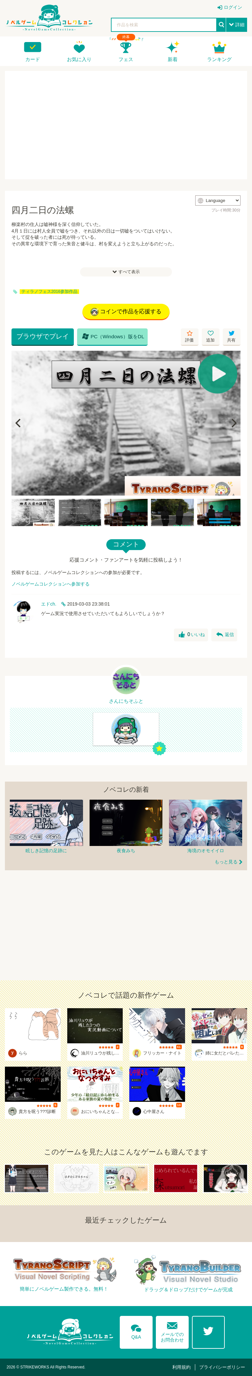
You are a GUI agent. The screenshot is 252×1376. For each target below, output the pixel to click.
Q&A (136, 1330)
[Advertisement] (126, 125)
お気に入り (79, 59)
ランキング (219, 59)
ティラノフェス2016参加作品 (49, 291)
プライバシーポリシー (222, 1367)
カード (32, 59)
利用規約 (181, 1367)
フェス (125, 59)
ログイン (233, 7)
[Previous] (18, 423)
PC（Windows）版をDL (113, 336)
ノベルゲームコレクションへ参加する (50, 584)
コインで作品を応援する (126, 312)
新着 (173, 59)
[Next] (233, 423)
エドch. (48, 604)
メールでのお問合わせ (172, 1331)
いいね (192, 634)
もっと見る (226, 861)
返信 (225, 634)
